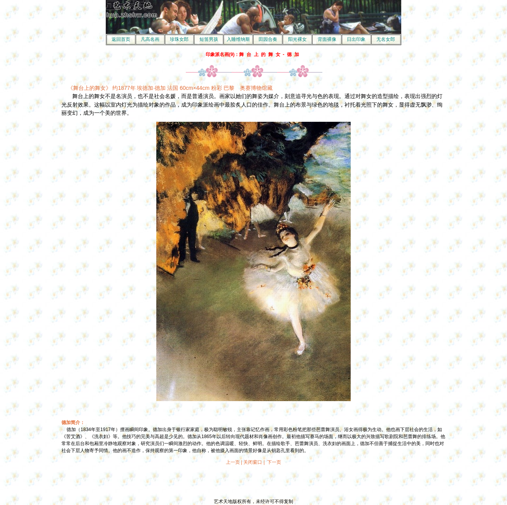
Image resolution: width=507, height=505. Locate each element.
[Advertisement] (253, 482)
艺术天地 (223, 501)
